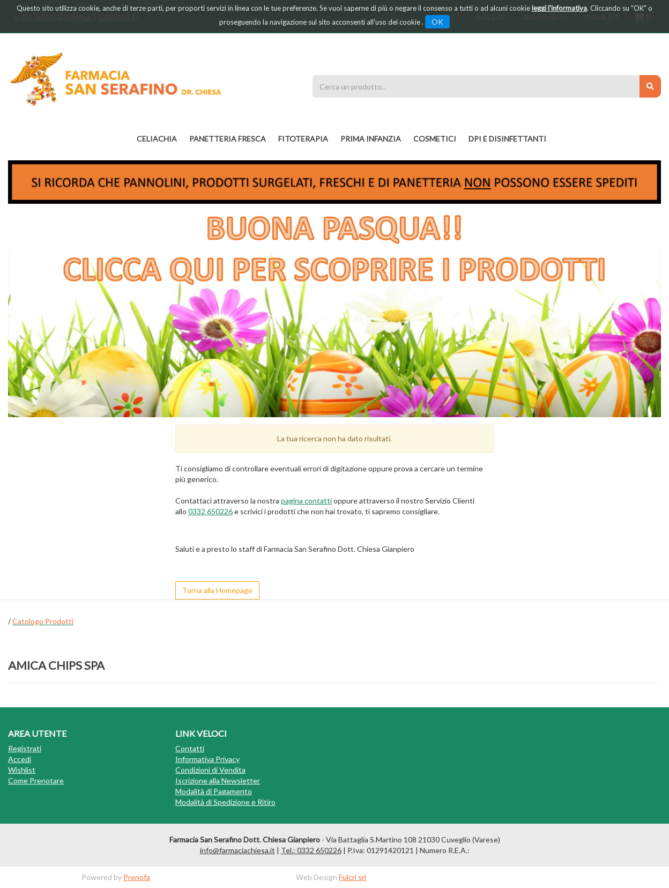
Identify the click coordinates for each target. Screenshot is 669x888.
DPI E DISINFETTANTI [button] (507, 138)
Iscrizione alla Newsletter (217, 780)
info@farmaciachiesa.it (237, 850)
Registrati (24, 748)
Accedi (19, 759)
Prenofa (136, 877)
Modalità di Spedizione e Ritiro (225, 801)
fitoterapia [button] (303, 138)
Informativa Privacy (207, 759)
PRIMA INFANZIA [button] (370, 138)
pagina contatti (306, 500)
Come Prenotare (36, 780)
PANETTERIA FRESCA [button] (227, 138)
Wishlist (21, 769)
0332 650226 (210, 511)
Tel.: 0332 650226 (311, 850)
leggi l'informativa (559, 8)
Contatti (189, 748)
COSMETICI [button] (434, 138)
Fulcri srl (352, 877)
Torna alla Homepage (217, 590)
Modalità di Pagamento (213, 791)
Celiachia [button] (157, 138)
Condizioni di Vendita (210, 769)
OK (437, 21)
